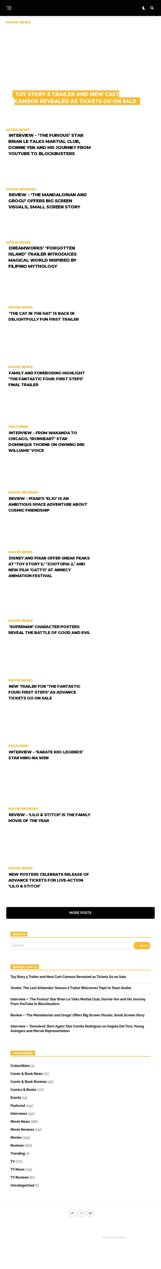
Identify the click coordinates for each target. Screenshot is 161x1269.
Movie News (20, 1132)
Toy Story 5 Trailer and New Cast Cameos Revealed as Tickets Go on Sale (68, 987)
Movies (16, 1148)
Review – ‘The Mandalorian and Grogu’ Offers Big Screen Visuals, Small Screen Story (77, 1025)
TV (12, 1172)
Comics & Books (23, 1100)
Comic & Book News (26, 1084)
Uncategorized (22, 1195)
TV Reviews (19, 1187)
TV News (17, 1179)
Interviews (18, 1124)
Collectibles (20, 1076)
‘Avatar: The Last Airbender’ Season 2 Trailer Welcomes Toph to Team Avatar (70, 998)
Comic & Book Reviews (28, 1092)
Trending (17, 1164)
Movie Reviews (22, 1140)
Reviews (17, 1156)
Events (15, 1108)
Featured (17, 1116)
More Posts (81, 923)
